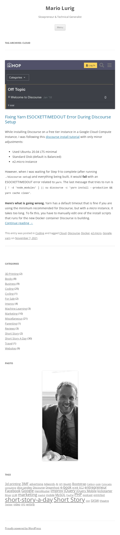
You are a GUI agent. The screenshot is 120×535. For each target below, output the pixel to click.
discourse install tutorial (63, 137)
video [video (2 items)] (16, 503)
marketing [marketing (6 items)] (27, 493)
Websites (10, 347)
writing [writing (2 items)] (30, 503)
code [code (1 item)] (98, 483)
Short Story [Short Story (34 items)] (69, 499)
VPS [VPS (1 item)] (23, 503)
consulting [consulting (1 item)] (10, 486)
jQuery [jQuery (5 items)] (69, 489)
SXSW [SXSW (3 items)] (95, 500)
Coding (39, 232)
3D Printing (12, 273)
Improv (9, 303)
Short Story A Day (16, 337)
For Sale (10, 298)
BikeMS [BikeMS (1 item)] (67, 483)
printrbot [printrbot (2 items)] (99, 494)
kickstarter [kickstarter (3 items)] (104, 490)
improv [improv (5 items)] (57, 489)
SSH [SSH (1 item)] (88, 500)
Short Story (12, 332)
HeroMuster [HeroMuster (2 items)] (42, 490)
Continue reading (19, 222)
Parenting (11, 323)
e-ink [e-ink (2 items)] (75, 487)
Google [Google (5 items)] (27, 489)
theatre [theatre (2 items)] (104, 500)
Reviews (10, 328)
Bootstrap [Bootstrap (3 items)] (79, 483)
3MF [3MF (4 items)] (25, 482)
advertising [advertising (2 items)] (36, 483)
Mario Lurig (60, 8)
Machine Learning (16, 308)
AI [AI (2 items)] (57, 483)
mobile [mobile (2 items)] (50, 494)
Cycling (9, 293)
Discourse (74, 232)
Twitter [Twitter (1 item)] (9, 503)
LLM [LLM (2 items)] (14, 494)
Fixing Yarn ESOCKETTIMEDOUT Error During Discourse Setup (58, 119)
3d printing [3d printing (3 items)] (13, 483)
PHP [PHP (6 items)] (78, 493)
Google (107, 232)
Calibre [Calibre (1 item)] (91, 483)
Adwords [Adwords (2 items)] (49, 483)
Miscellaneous (13, 318)
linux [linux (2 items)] (8, 494)
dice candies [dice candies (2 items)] (24, 487)
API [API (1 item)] (61, 483)
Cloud (63, 232)
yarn (8, 237)
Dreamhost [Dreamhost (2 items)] (52, 487)
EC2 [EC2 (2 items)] (81, 487)
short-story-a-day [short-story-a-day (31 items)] (29, 499)
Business (10, 283)
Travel (8, 342)
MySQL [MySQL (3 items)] (60, 494)
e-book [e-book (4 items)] (66, 486)
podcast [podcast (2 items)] (88, 494)
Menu (60, 27)
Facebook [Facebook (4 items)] (13, 490)
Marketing (11, 313)
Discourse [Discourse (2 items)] (39, 487)
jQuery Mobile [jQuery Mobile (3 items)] (86, 490)
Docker (85, 232)
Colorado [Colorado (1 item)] (107, 483)
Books (9, 278)
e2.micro (96, 232)
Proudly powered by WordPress (23, 527)
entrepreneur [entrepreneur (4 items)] (96, 486)
